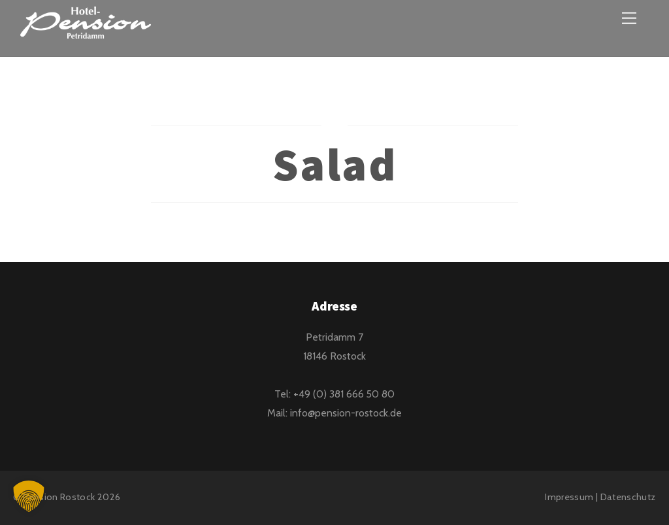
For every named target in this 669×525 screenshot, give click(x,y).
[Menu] (629, 18)
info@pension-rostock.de (346, 413)
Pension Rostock (59, 497)
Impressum (569, 497)
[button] (28, 496)
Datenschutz (628, 497)
